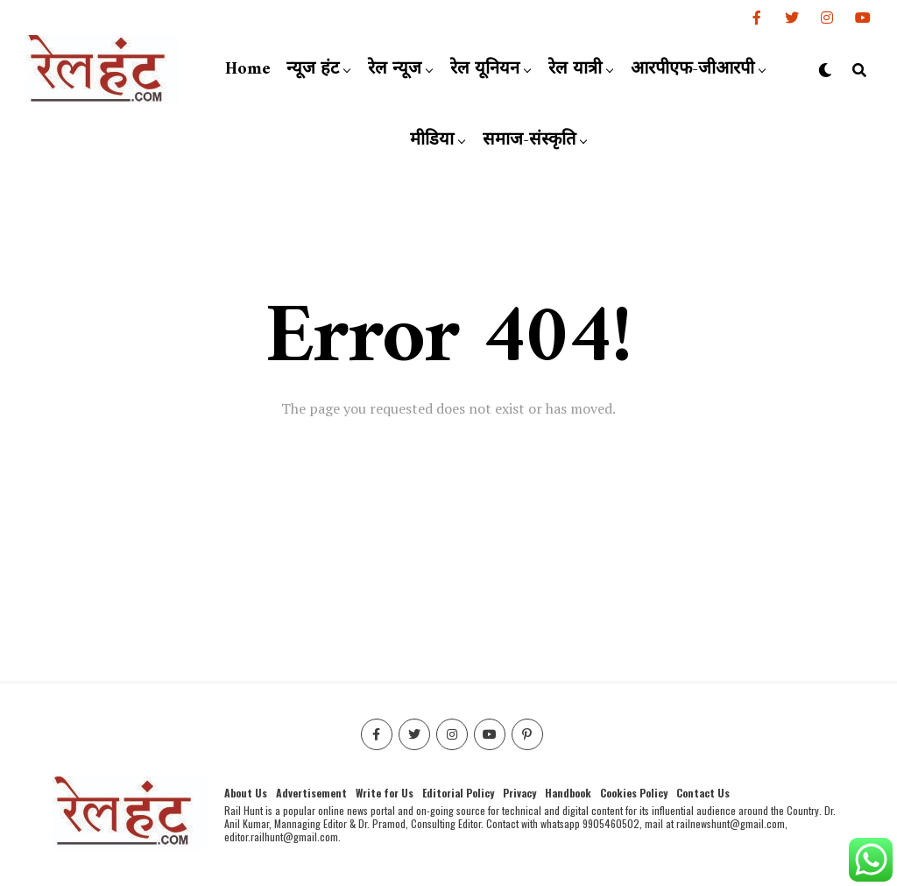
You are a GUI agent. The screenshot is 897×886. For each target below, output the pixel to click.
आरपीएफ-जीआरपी (692, 69)
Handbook (568, 792)
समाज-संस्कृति (529, 140)
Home (248, 69)
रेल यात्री (575, 69)
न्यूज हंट (312, 69)
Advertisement (311, 792)
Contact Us (703, 792)
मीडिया (432, 140)
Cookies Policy (633, 792)
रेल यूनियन (484, 69)
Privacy (519, 792)
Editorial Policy (458, 792)
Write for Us (384, 792)
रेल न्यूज (394, 69)
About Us (245, 792)
